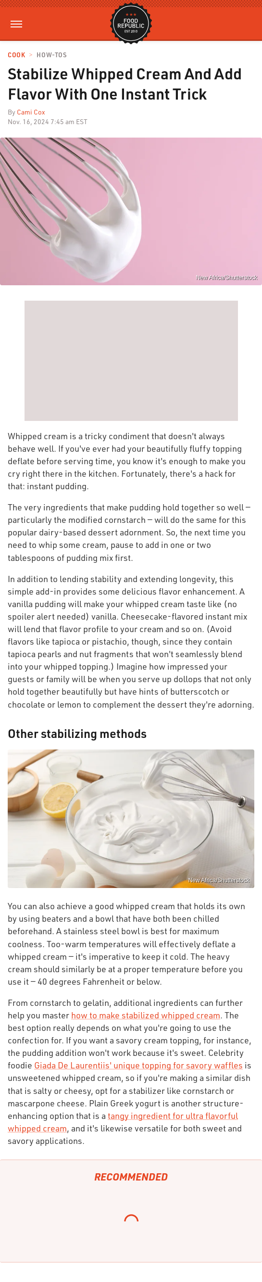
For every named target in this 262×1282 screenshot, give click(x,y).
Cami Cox (31, 112)
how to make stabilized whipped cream (145, 1015)
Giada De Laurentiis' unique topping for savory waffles (138, 1065)
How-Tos (51, 55)
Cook (16, 55)
